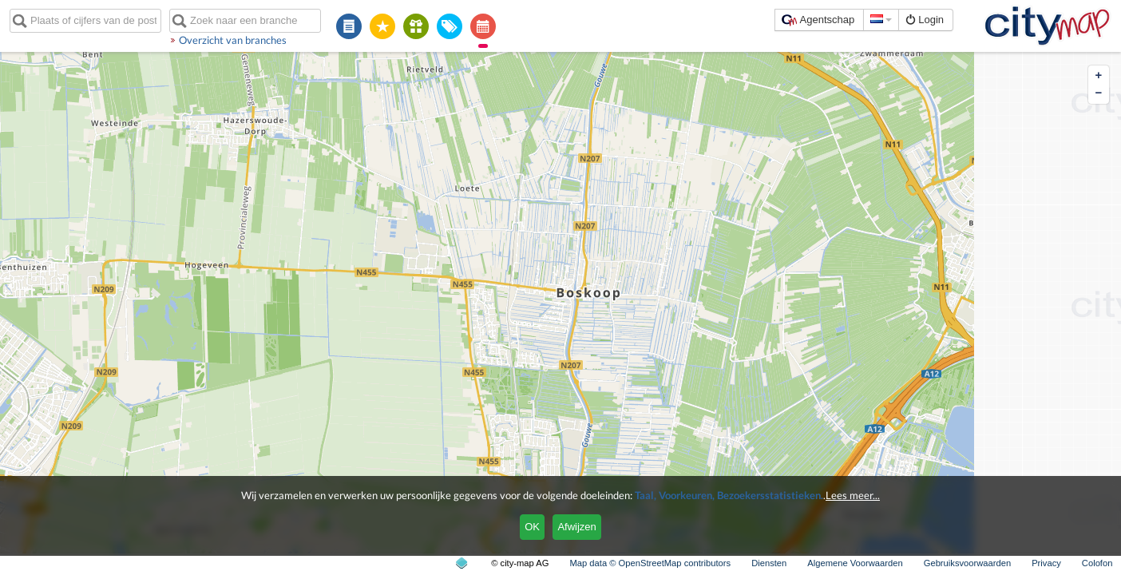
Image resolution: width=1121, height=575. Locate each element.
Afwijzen (576, 527)
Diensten (768, 563)
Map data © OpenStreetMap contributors (650, 563)
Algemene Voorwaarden (854, 563)
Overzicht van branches (233, 40)
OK (532, 527)
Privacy (1046, 563)
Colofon (1097, 563)
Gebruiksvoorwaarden (967, 563)
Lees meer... (853, 495)
